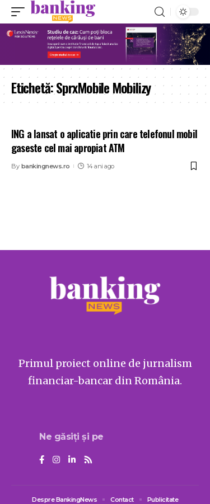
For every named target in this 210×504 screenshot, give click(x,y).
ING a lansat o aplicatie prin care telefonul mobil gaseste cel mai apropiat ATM (104, 140)
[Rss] (88, 460)
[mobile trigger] (20, 11)
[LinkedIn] (72, 460)
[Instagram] (56, 460)
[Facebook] (41, 460)
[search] (159, 12)
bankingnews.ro (45, 166)
